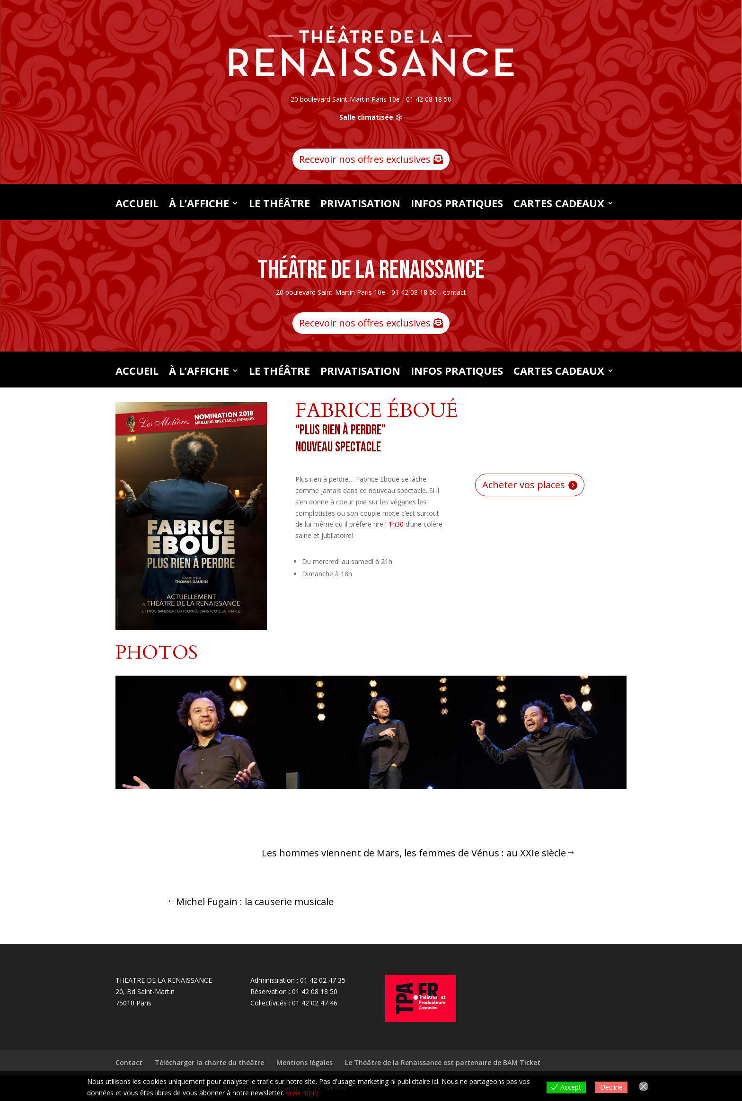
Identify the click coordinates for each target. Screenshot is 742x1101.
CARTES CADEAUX (558, 205)
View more (302, 1092)
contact (454, 292)
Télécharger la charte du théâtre (209, 1062)
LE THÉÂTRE (279, 205)
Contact (128, 1062)
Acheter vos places (523, 484)
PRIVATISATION (360, 205)
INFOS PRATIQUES (457, 205)
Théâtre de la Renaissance (371, 270)
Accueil (137, 205)
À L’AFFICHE (199, 205)
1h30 (396, 524)
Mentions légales (304, 1062)
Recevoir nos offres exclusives (365, 159)
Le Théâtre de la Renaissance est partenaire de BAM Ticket (442, 1062)
